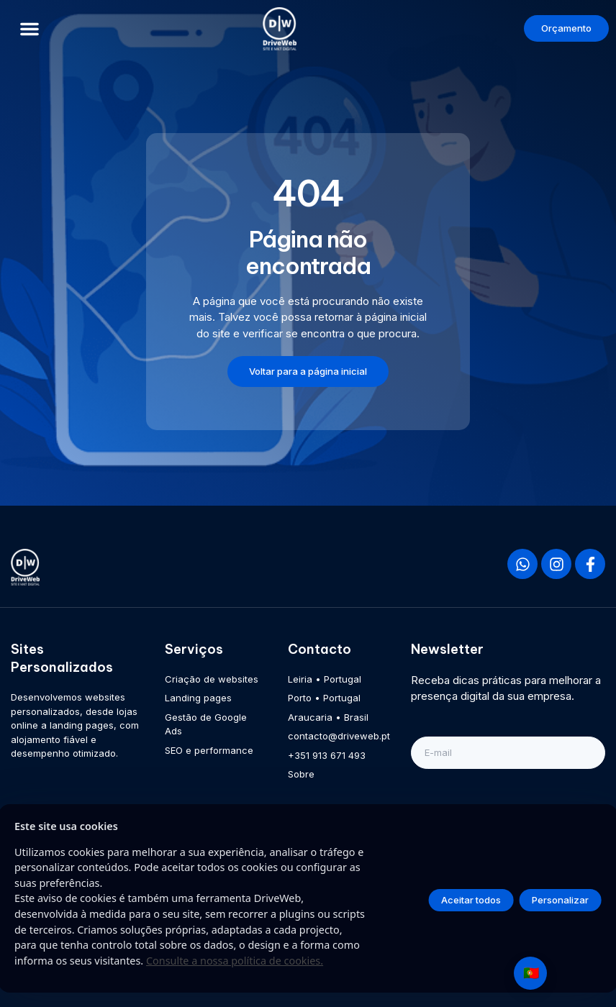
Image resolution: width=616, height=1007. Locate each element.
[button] (29, 29)
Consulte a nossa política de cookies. (234, 960)
